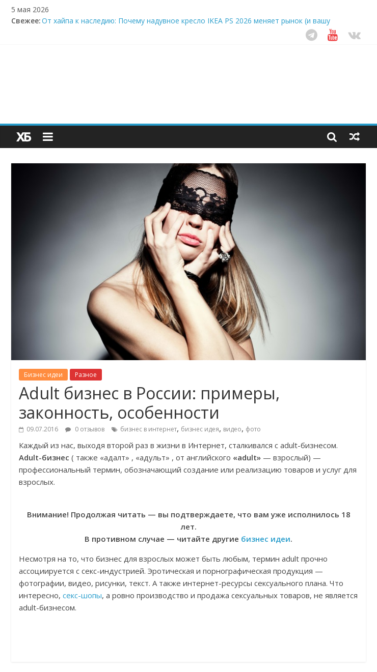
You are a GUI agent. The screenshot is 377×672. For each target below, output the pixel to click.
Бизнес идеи (43, 374)
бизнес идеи (265, 539)
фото (253, 429)
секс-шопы (82, 595)
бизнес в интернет (148, 429)
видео (232, 429)
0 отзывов (84, 429)
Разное (86, 374)
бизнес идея (200, 429)
